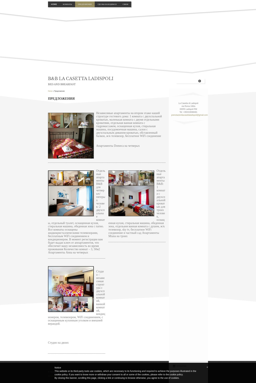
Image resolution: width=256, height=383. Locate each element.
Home (54, 4)
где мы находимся (107, 4)
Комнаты (67, 4)
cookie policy (176, 374)
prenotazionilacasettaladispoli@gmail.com (188, 115)
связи (125, 4)
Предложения (85, 4)
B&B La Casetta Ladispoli (80, 78)
